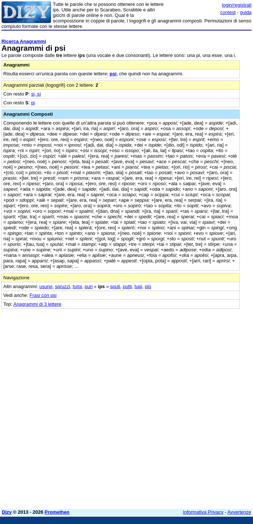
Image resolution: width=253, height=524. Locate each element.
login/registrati (237, 5)
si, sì (36, 94)
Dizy (7, 512)
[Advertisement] (197, 355)
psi (113, 73)
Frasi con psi (43, 295)
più (148, 286)
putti (127, 286)
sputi (115, 286)
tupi (138, 286)
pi (33, 102)
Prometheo (57, 512)
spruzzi (62, 286)
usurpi (45, 286)
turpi (77, 286)
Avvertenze (239, 512)
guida (246, 12)
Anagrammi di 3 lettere (37, 304)
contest (228, 12)
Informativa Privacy (203, 512)
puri (89, 286)
